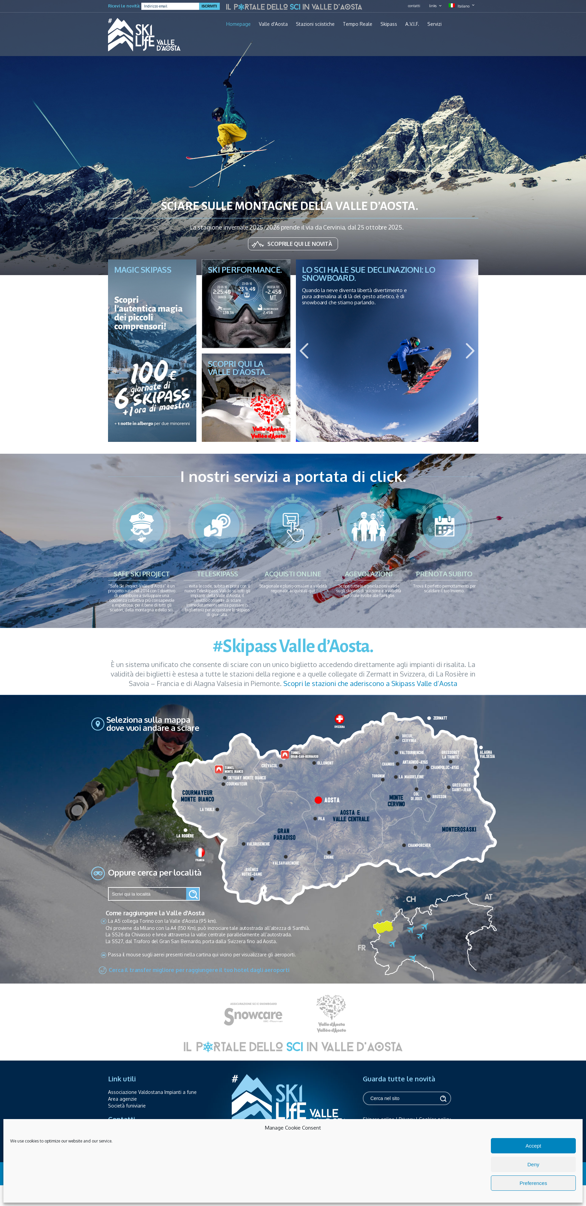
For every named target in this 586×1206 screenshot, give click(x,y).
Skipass (388, 24)
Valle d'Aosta (273, 24)
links (433, 6)
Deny (533, 1164)
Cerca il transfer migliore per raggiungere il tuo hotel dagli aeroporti (199, 970)
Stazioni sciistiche (315, 24)
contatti (414, 6)
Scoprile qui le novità (299, 243)
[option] (387, 350)
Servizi (434, 24)
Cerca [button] (443, 1098)
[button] (193, 894)
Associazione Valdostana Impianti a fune (152, 1092)
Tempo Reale (357, 24)
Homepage (238, 24)
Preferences (533, 1183)
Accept (533, 1146)
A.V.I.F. (412, 24)
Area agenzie (122, 1099)
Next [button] (470, 351)
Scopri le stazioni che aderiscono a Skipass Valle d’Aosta (370, 683)
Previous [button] (304, 351)
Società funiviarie (127, 1106)
